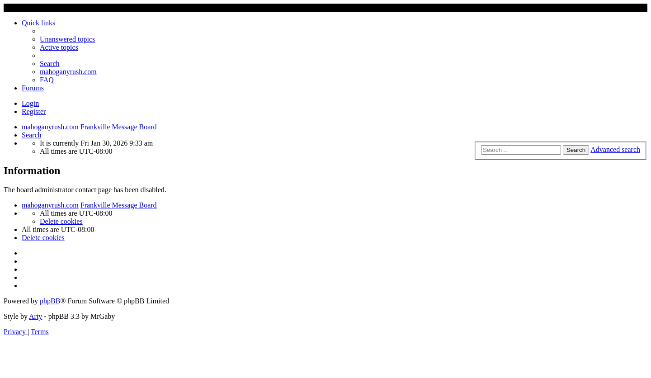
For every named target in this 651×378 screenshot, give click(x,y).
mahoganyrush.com (68, 72)
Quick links (38, 23)
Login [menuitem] (30, 103)
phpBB (50, 301)
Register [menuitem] (34, 111)
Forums (33, 88)
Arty (35, 316)
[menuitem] (67, 39)
